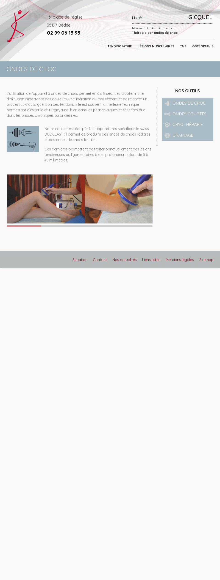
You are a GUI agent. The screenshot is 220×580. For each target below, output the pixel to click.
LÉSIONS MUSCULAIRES (156, 46)
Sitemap (206, 259)
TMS (183, 46)
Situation (79, 259)
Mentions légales (180, 259)
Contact (100, 259)
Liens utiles (151, 259)
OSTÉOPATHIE (202, 46)
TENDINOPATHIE (120, 46)
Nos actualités (124, 259)
